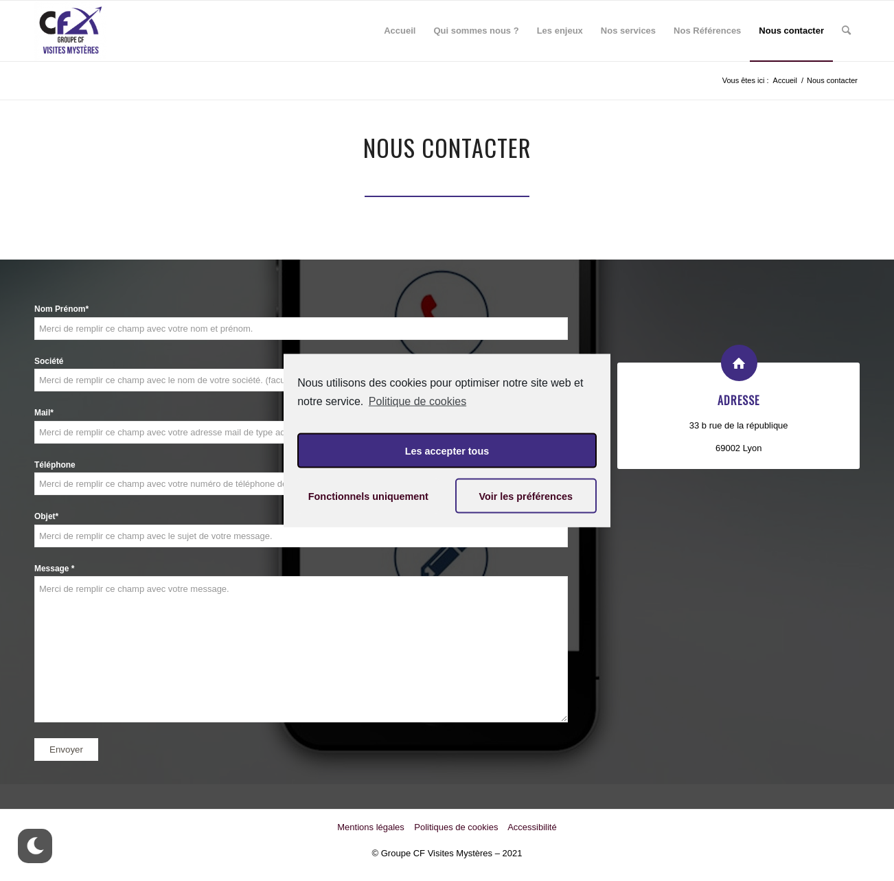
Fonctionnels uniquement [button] (368, 495)
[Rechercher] (846, 31)
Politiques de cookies (456, 827)
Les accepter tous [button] (447, 450)
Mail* (44, 412)
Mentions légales (370, 827)
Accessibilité (532, 827)
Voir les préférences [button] (526, 495)
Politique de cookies (417, 401)
